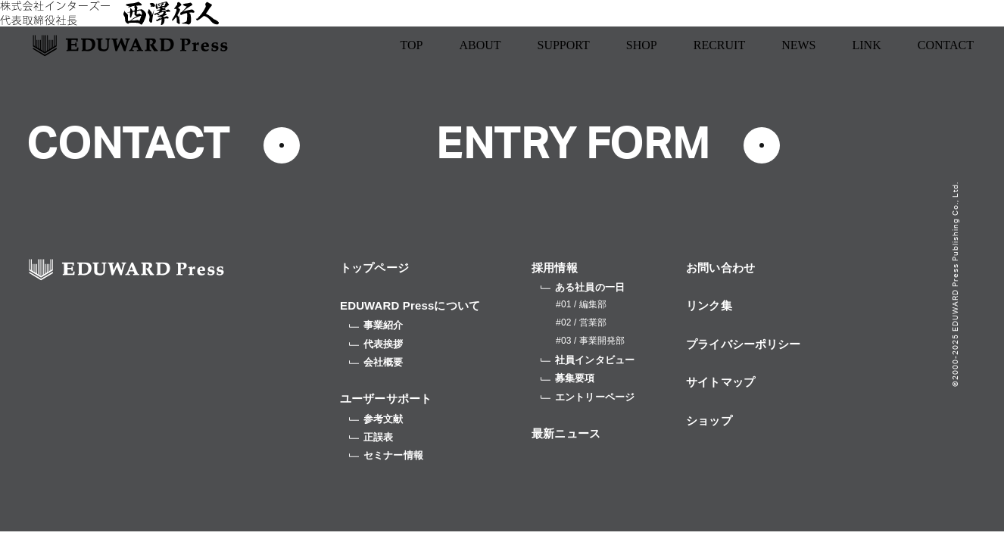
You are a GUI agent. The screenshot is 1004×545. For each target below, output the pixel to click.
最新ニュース (566, 433)
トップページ (374, 267)
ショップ (709, 420)
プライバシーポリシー (743, 344)
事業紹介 (376, 325)
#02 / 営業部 (581, 322)
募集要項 (568, 378)
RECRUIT (719, 45)
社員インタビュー (588, 360)
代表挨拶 (376, 344)
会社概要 (376, 362)
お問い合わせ (720, 267)
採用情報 (555, 267)
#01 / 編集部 (581, 304)
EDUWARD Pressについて (410, 305)
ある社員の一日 (583, 287)
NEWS (798, 45)
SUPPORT (564, 45)
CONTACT (946, 45)
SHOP (641, 45)
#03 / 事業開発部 (590, 340)
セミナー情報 (386, 455)
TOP (411, 45)
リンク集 (709, 305)
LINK (867, 45)
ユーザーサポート (386, 398)
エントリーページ (588, 397)
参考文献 (376, 419)
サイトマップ (720, 381)
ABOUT (479, 45)
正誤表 (371, 437)
